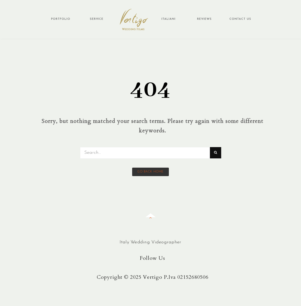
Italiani (168, 19)
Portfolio (60, 19)
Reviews (204, 19)
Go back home (150, 171)
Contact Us (240, 19)
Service (97, 19)
